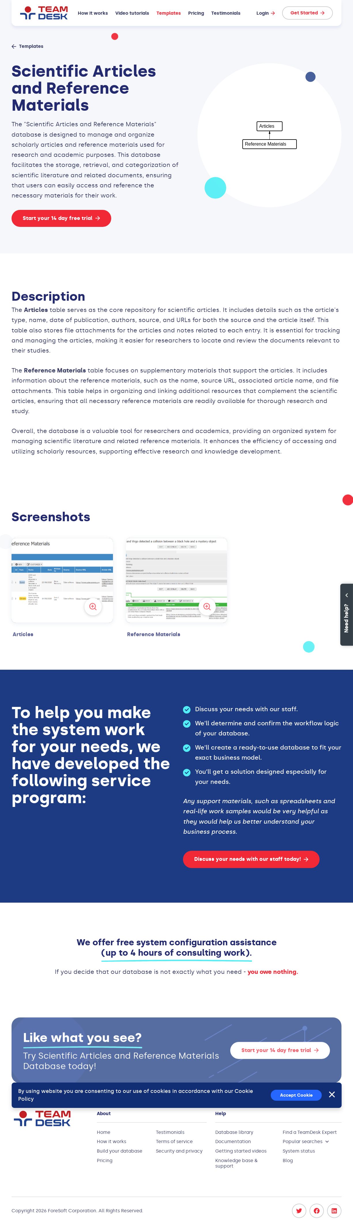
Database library (234, 1132)
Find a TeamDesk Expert (310, 1132)
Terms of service (174, 1141)
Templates (168, 13)
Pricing (196, 13)
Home (103, 1132)
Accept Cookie (296, 1095)
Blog (288, 1160)
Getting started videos (241, 1151)
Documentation (233, 1141)
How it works (93, 13)
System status (299, 1151)
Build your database (119, 1151)
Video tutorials (132, 13)
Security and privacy (179, 1151)
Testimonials (226, 13)
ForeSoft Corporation (72, 1210)
